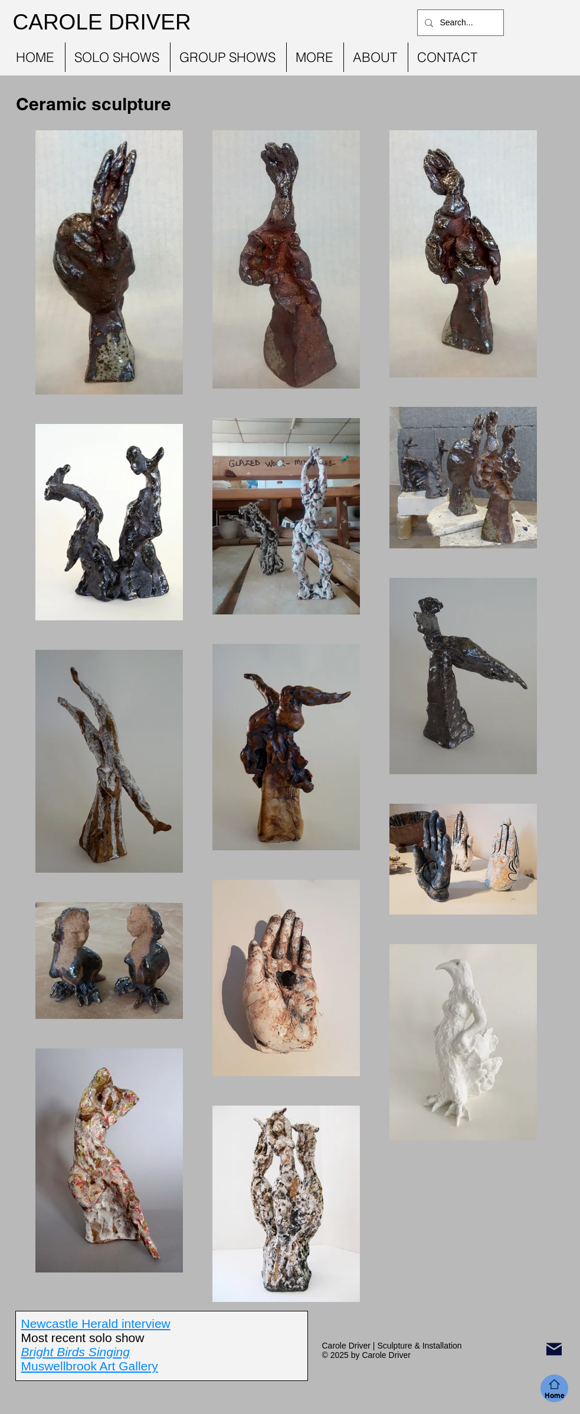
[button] (117, 57)
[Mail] (554, 1349)
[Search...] (459, 22)
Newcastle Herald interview (96, 1323)
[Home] (554, 1388)
